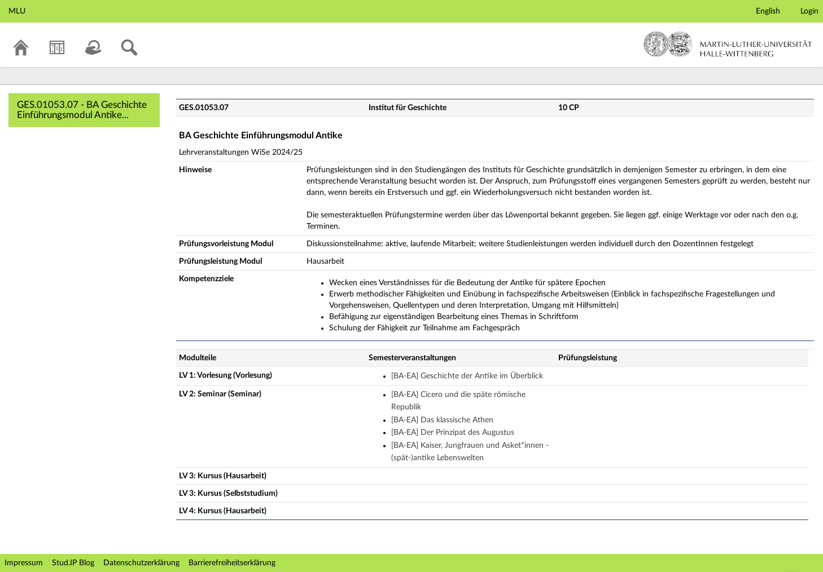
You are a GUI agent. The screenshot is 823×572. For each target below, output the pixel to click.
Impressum (24, 563)
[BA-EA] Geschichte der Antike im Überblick (467, 376)
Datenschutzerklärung (141, 563)
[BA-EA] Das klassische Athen (442, 420)
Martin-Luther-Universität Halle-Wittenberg (728, 44)
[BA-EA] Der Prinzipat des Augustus (452, 432)
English (768, 11)
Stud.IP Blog (73, 563)
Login (809, 11)
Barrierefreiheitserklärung (232, 563)
